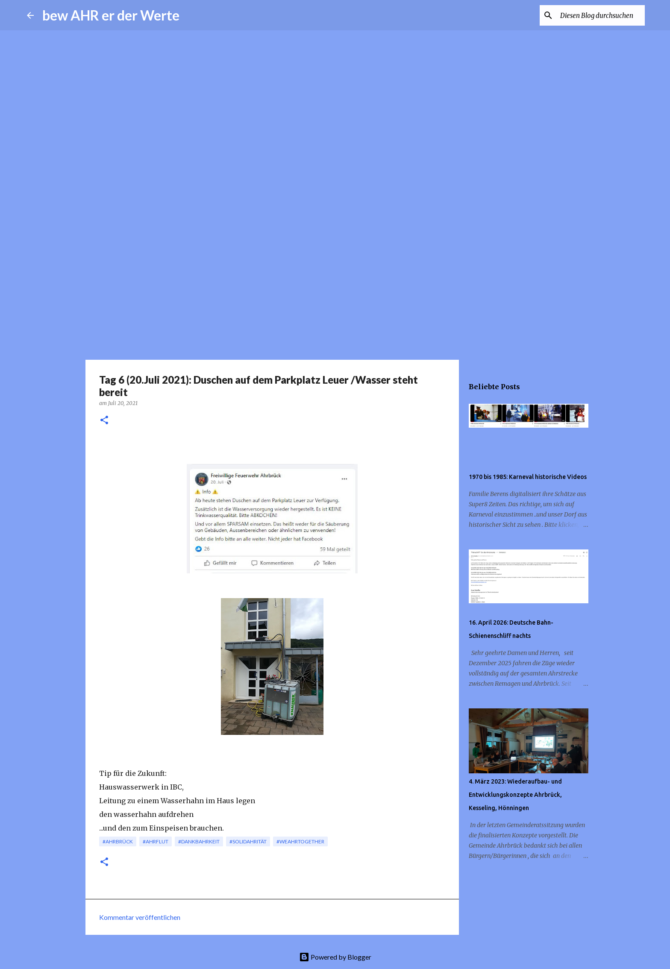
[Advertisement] (335, 292)
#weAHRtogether (300, 841)
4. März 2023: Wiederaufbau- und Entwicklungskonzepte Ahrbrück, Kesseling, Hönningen (515, 794)
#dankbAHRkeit (199, 841)
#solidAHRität (248, 841)
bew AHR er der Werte (110, 15)
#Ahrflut (155, 841)
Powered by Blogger (335, 957)
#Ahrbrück (118, 841)
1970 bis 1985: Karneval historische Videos (528, 476)
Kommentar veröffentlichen (139, 917)
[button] (104, 420)
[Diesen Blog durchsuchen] (600, 15)
